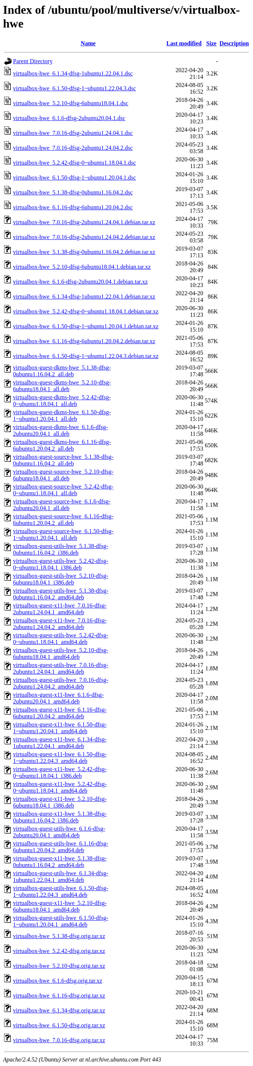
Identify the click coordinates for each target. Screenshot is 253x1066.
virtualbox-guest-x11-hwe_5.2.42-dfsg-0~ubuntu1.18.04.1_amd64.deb (60, 787)
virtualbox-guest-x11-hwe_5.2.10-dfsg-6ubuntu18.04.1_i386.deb (60, 802)
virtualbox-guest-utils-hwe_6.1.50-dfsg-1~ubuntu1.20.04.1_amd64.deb (60, 921)
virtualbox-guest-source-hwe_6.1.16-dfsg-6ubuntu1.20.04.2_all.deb (63, 519)
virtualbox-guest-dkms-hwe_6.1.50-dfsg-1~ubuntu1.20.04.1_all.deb (62, 415)
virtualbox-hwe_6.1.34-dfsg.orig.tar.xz (59, 1010)
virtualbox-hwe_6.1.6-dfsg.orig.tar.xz (57, 981)
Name (88, 43)
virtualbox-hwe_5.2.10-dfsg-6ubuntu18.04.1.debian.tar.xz (82, 267)
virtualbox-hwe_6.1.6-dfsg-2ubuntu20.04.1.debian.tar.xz (80, 281)
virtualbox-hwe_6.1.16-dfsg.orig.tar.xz (59, 995)
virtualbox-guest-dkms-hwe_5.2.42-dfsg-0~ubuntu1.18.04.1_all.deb (62, 400)
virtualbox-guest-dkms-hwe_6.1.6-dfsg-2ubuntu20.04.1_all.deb (60, 430)
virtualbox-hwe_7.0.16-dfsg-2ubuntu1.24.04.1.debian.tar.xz (84, 222)
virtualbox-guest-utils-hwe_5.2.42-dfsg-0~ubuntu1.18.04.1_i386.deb (60, 564)
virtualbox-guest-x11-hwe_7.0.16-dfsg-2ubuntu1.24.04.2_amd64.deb (60, 623)
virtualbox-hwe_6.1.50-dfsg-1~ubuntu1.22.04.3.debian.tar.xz (85, 356)
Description (234, 43)
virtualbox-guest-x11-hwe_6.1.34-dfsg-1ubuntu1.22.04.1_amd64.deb (60, 742)
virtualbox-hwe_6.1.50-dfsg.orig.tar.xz (59, 1025)
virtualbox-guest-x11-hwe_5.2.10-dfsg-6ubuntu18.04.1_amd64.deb (60, 906)
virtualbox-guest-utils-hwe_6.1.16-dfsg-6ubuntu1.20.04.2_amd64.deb (60, 846)
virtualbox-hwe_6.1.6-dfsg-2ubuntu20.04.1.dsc (69, 118)
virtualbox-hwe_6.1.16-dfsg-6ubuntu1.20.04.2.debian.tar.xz (84, 341)
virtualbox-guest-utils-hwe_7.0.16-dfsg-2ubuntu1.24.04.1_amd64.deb (60, 668)
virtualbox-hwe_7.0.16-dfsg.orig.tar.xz (59, 1040)
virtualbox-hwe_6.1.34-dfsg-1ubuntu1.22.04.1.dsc (73, 73)
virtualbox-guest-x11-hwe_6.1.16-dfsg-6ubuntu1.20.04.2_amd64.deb (60, 712)
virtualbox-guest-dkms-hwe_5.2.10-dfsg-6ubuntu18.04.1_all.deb (62, 385)
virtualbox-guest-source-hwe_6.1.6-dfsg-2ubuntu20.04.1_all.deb (62, 504)
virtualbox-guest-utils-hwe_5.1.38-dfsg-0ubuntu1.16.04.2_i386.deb (60, 549)
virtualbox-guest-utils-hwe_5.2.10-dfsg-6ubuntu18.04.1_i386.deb (60, 579)
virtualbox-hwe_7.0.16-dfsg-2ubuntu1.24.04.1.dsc (73, 133)
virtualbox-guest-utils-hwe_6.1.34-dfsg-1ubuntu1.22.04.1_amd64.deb (60, 876)
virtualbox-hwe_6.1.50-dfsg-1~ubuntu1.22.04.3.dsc (74, 88)
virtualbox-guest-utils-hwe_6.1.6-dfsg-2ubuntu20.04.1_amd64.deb (59, 831)
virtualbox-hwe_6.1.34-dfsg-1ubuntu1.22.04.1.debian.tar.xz (84, 296)
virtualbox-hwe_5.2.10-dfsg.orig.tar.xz (59, 966)
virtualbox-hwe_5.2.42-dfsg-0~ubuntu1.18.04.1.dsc (74, 163)
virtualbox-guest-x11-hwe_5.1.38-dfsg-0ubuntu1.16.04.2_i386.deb (60, 817)
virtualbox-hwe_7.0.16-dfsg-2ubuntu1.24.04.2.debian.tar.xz (84, 237)
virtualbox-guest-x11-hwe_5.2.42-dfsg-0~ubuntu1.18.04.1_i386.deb (60, 772)
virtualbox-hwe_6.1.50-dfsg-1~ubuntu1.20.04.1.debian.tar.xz (85, 326)
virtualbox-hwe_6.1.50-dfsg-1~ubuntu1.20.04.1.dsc (74, 177)
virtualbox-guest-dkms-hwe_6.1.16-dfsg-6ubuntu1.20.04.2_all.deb (62, 445)
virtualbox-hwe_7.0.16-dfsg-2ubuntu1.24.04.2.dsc (73, 148)
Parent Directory (32, 61)
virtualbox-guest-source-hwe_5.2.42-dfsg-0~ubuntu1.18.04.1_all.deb (63, 489)
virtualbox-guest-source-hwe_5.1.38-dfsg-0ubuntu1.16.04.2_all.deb (63, 460)
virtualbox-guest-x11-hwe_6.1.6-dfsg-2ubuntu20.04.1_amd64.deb (58, 698)
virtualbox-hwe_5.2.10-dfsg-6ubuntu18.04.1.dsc (70, 103)
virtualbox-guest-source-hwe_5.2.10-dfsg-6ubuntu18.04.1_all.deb (63, 475)
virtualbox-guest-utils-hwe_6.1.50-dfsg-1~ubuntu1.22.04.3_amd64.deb (60, 891)
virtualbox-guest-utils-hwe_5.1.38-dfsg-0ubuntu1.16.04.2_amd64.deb (60, 593)
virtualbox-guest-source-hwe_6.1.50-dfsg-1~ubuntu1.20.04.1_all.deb (63, 534)
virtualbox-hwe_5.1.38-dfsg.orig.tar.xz (59, 936)
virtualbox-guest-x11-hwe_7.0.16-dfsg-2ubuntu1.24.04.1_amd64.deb (60, 608)
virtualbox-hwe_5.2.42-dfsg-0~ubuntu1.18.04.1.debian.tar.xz (85, 311)
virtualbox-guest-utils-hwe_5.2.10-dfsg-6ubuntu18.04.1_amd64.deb (60, 653)
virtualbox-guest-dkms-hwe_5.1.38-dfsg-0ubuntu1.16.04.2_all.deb (62, 370)
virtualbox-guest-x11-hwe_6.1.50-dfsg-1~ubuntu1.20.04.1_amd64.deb (60, 727)
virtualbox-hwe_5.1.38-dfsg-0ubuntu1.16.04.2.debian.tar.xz (84, 252)
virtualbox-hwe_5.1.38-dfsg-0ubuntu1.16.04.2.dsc (73, 192)
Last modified (184, 43)
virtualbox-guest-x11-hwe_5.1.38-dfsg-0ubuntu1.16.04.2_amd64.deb (60, 861)
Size (211, 43)
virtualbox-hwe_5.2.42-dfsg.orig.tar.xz (59, 951)
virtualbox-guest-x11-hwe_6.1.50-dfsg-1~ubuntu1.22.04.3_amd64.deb (60, 757)
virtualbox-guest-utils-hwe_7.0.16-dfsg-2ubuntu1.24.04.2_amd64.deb (60, 683)
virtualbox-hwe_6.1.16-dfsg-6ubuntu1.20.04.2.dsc (73, 207)
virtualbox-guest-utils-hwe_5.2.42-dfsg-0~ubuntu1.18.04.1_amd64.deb (60, 638)
